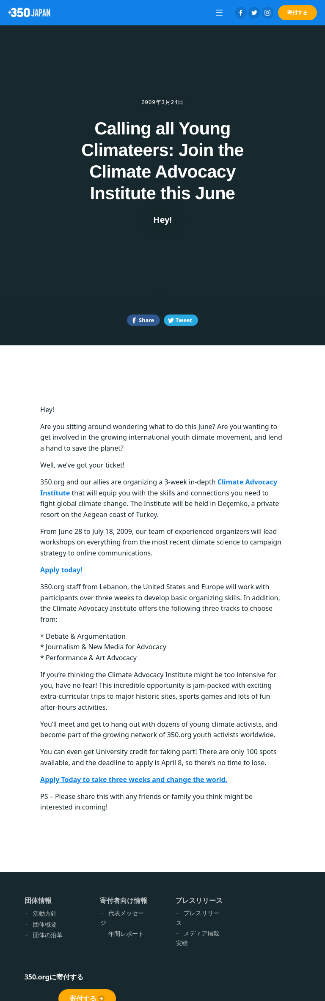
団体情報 (38, 900)
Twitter (254, 13)
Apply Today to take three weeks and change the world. (133, 779)
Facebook (241, 13)
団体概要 (45, 924)
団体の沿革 (48, 935)
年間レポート (126, 934)
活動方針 (45, 913)
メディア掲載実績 (198, 938)
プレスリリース (199, 900)
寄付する (297, 12)
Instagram (267, 13)
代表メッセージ (122, 918)
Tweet (184, 320)
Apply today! (61, 569)
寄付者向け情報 (123, 900)
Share (146, 320)
